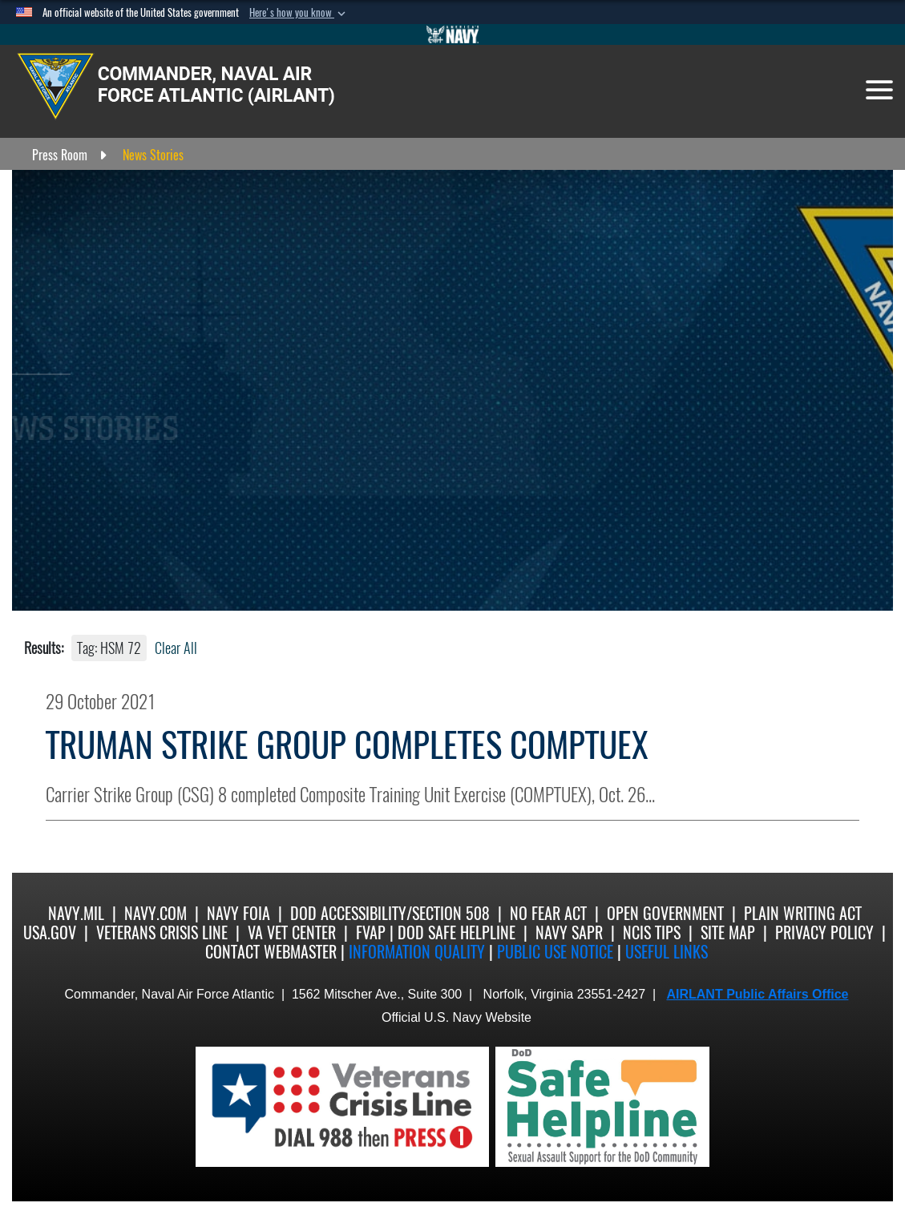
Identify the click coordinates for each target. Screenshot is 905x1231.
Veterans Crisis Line (162, 932)
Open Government (665, 913)
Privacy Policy (824, 932)
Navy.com (155, 913)
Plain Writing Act (803, 913)
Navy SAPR (569, 932)
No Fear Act (548, 913)
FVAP (371, 932)
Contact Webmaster (271, 952)
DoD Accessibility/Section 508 (390, 913)
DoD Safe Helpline (456, 932)
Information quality (417, 952)
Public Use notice (555, 952)
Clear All (176, 648)
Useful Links (666, 952)
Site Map (728, 932)
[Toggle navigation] (879, 90)
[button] (299, 13)
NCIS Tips (652, 932)
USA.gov (49, 932)
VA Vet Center (292, 932)
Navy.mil (76, 913)
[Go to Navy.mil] (452, 34)
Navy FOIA (238, 913)
